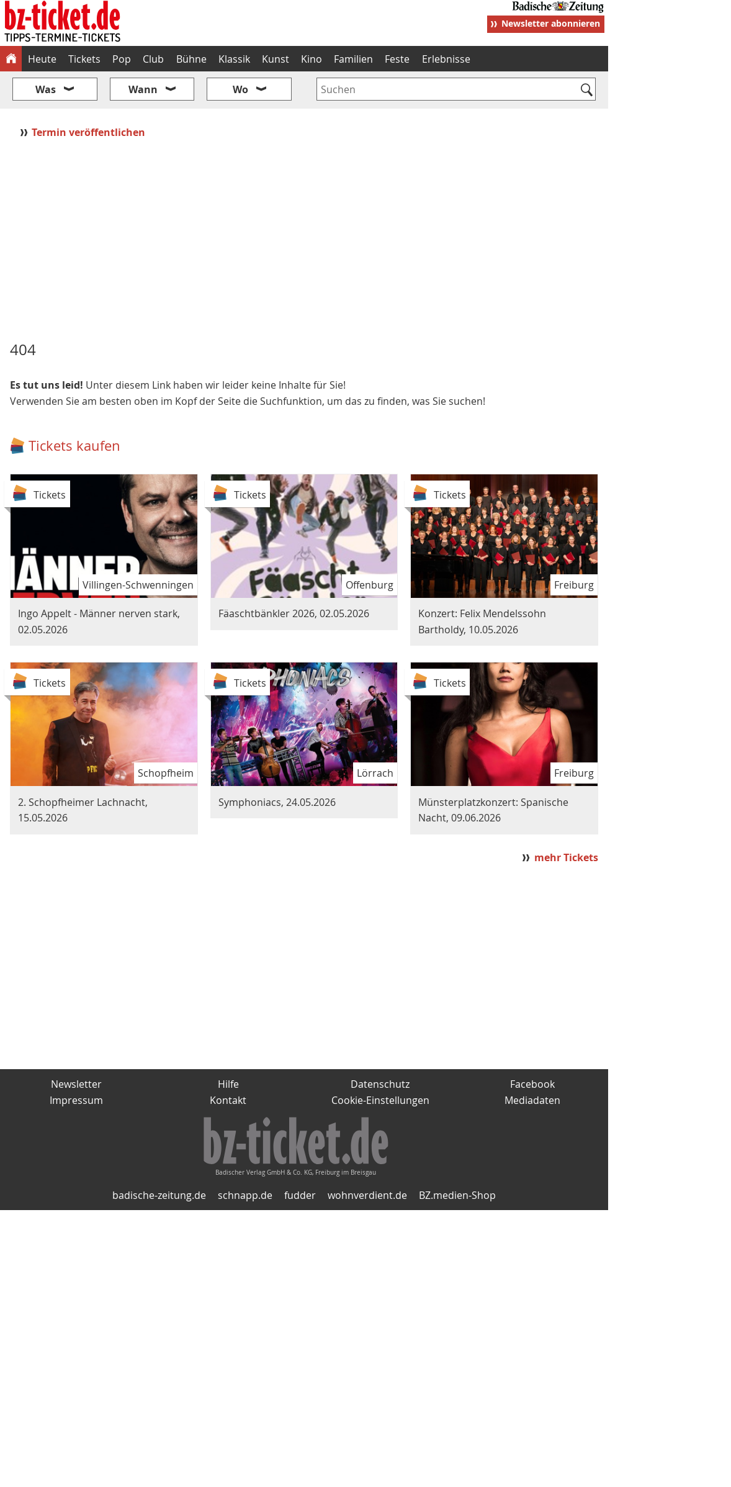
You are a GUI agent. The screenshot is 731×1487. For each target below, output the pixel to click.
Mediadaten (532, 1100)
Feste (397, 59)
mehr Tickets (566, 857)
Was (45, 89)
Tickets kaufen (74, 445)
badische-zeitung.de (159, 1195)
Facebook (532, 1084)
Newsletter (76, 1084)
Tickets (84, 59)
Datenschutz (380, 1084)
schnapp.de (245, 1195)
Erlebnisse (446, 59)
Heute (42, 59)
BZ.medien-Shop (457, 1195)
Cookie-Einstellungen (380, 1100)
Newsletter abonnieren (550, 23)
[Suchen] (586, 91)
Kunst (275, 59)
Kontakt (228, 1100)
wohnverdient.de (367, 1195)
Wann (143, 89)
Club (153, 59)
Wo (240, 89)
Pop (121, 59)
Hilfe (228, 1084)
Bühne (191, 59)
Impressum (76, 1100)
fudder (300, 1195)
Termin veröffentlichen (90, 132)
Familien (353, 59)
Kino (311, 59)
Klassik (234, 59)
